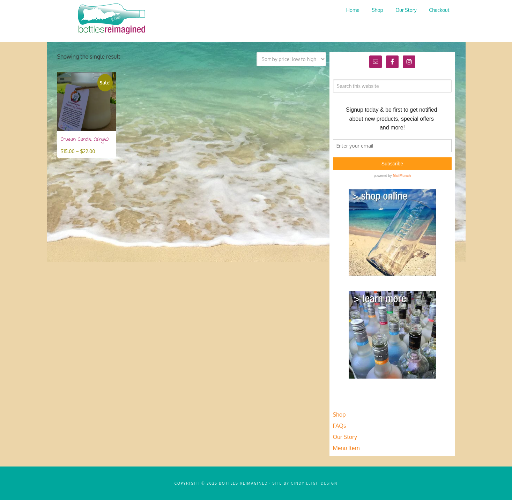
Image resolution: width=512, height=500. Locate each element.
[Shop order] (291, 59)
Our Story (345, 436)
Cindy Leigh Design (314, 483)
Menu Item (346, 448)
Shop (339, 414)
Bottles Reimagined (109, 19)
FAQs (339, 425)
